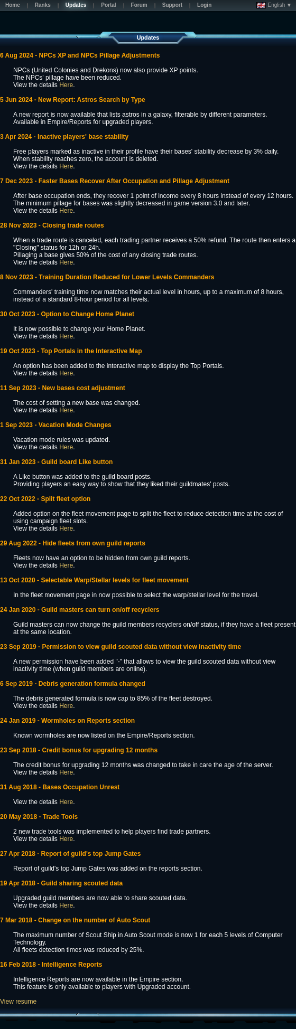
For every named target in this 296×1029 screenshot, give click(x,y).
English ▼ (274, 5)
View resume (18, 1001)
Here (66, 85)
